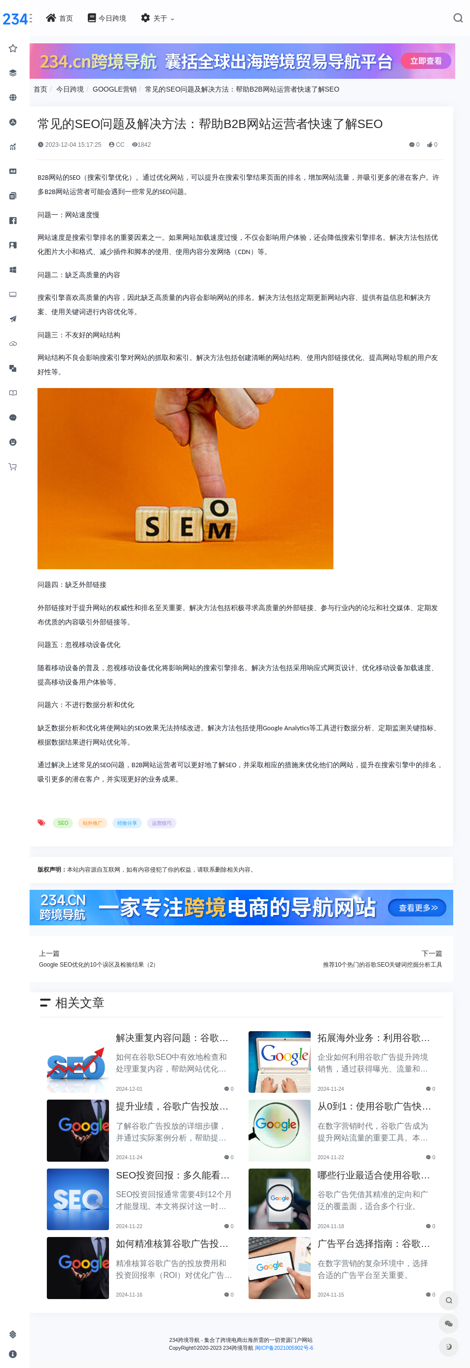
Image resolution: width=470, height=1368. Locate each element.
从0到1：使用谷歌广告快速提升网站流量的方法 (376, 1104)
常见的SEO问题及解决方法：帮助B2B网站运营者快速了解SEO (262, 88)
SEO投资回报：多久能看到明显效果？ (184, 1173)
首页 (60, 88)
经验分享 (147, 821)
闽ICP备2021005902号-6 (294, 1344)
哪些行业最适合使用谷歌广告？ (375, 1173)
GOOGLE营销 (134, 88)
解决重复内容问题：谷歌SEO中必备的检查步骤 (187, 1035)
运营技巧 (181, 821)
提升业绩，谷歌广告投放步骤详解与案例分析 (183, 1104)
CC (136, 142)
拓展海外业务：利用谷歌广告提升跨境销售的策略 (375, 1035)
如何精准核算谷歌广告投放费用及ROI (183, 1242)
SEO (82, 821)
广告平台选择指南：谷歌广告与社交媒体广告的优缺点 (375, 1242)
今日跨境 (90, 88)
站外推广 (112, 821)
